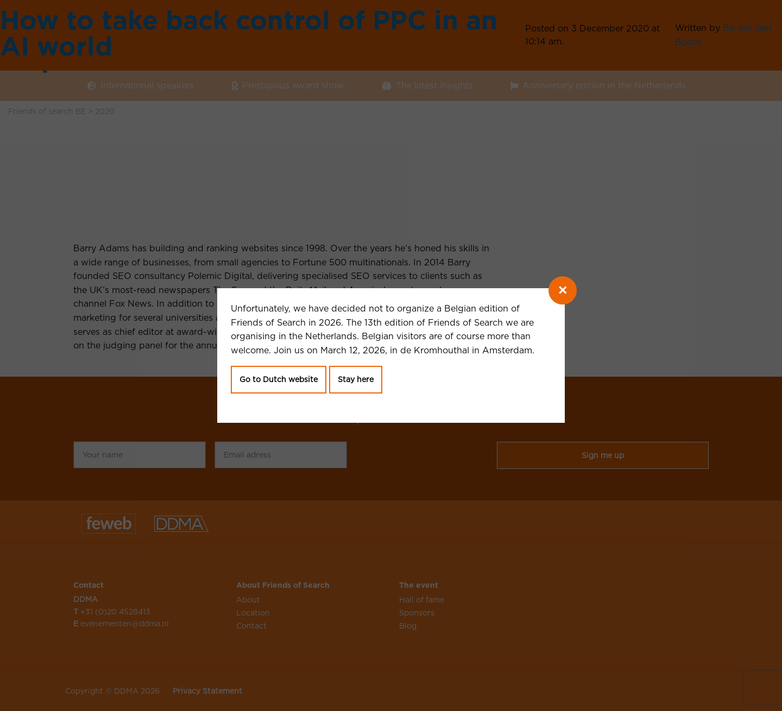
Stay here (356, 379)
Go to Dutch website (278, 379)
